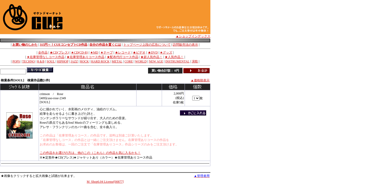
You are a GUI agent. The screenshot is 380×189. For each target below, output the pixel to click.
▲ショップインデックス (193, 36)
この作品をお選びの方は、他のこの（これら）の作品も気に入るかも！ (90, 153)
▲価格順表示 (200, 80)
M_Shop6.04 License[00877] (105, 181)
